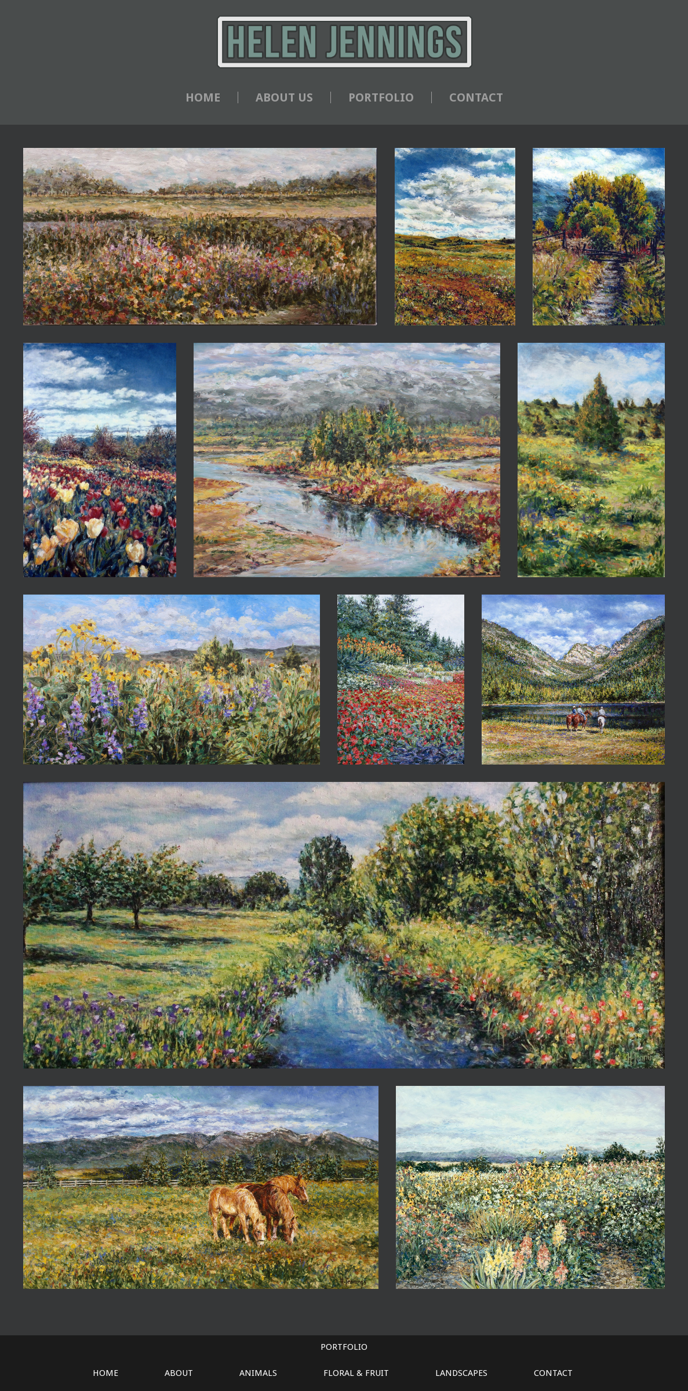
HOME (202, 97)
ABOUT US (284, 97)
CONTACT (476, 97)
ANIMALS (258, 1373)
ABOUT (179, 1373)
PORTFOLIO (381, 97)
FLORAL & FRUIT (356, 1373)
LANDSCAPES (461, 1373)
